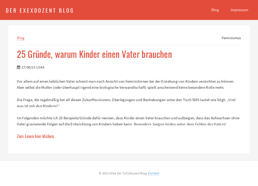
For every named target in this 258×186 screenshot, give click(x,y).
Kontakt (153, 173)
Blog (215, 9)
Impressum (239, 9)
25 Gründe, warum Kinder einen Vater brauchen (94, 54)
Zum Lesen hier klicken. (35, 136)
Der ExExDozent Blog (40, 10)
